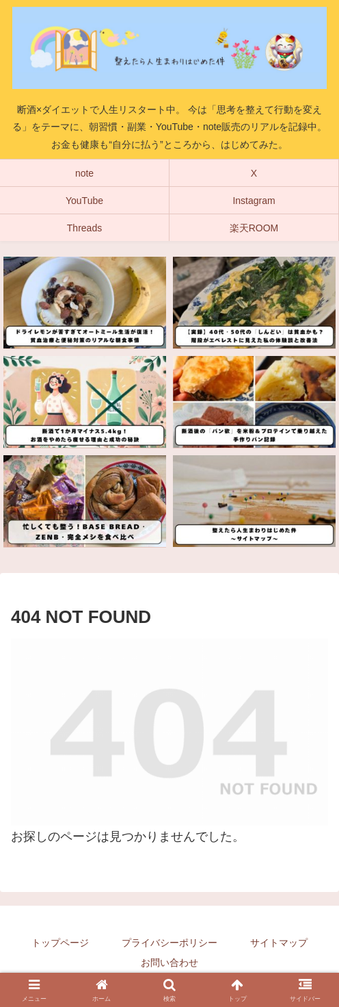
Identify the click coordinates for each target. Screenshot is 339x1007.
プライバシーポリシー (169, 942)
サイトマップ (279, 942)
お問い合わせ (169, 962)
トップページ (60, 942)
